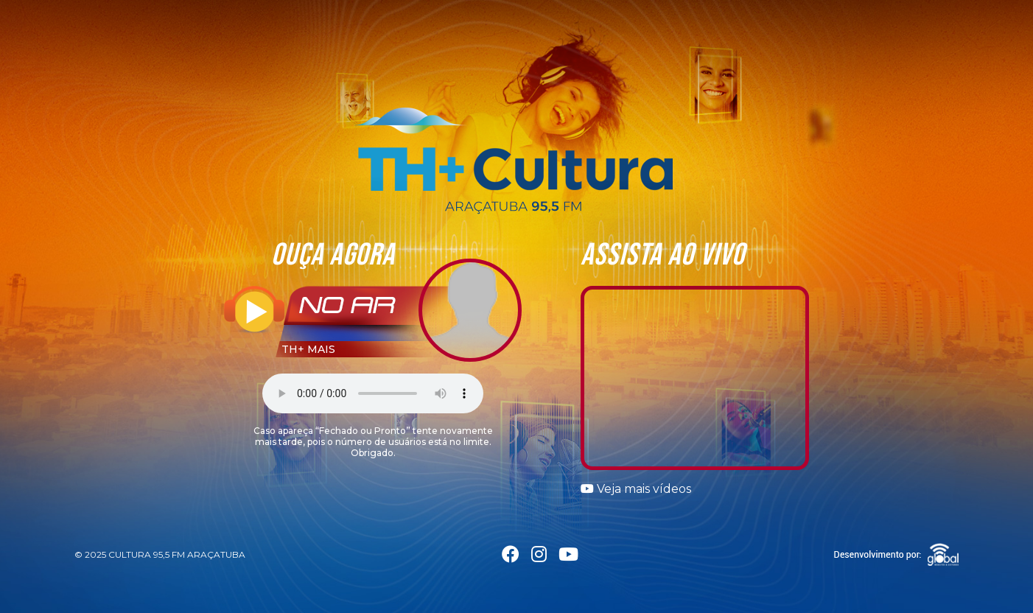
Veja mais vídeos (636, 489)
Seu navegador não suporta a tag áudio (372, 393)
